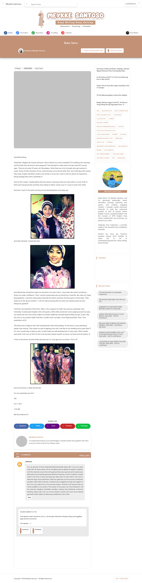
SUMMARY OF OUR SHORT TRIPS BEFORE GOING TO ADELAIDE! (110, 308)
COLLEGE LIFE (101, 119)
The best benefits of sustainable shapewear (110, 293)
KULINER (114, 134)
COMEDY (111, 119)
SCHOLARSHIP (108, 150)
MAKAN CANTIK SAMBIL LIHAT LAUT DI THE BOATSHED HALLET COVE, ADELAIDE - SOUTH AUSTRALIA (111, 334)
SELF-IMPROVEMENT (103, 154)
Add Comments (115, 50)
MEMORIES (118, 138)
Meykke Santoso (36, 437)
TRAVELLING (121, 158)
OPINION (109, 142)
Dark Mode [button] (132, 33)
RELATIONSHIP (122, 146)
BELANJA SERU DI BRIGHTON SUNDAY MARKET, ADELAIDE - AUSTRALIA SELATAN (112, 325)
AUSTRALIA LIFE (107, 111)
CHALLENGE (117, 115)
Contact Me (121, 579)
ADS (98, 111)
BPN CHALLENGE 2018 (104, 115)
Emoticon (24, 531)
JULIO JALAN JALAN (103, 134)
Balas (29, 497)
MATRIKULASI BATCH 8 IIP (105, 138)
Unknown (28, 462)
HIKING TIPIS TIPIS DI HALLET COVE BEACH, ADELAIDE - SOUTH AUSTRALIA (111, 316)
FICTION (120, 127)
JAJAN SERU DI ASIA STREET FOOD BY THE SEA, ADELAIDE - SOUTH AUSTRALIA (112, 344)
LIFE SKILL (123, 134)
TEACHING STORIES (103, 158)
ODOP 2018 (100, 142)
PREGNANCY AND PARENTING (106, 146)
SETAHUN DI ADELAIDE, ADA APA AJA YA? (112, 301)
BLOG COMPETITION (121, 111)
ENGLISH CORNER (102, 123)
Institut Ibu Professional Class (106, 131)
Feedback (37, 531)
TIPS (113, 158)
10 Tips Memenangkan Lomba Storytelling (112, 95)
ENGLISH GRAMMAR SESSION (106, 127)
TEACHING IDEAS (118, 154)
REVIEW (99, 150)
